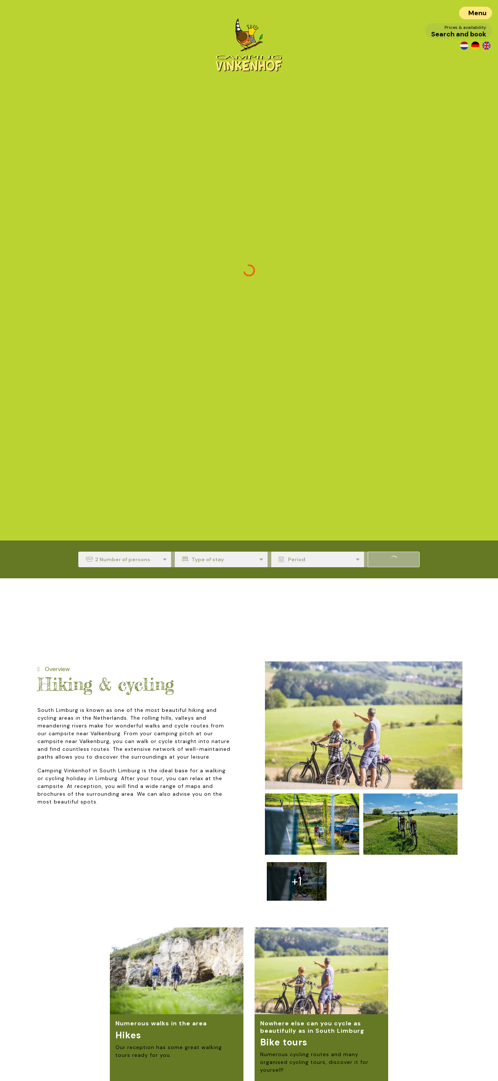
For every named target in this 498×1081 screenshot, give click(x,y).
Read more (144, 1040)
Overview (56, 669)
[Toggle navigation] (475, 13)
